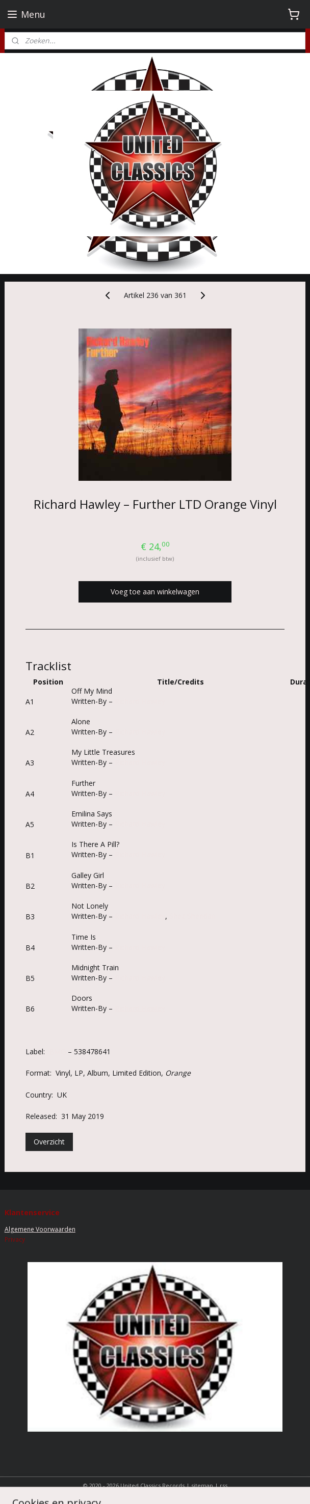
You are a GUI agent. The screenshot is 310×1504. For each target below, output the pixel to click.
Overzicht (49, 1141)
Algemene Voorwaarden (40, 1229)
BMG (57, 1051)
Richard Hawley (140, 701)
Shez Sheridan (192, 916)
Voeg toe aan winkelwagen (155, 591)
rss (223, 1485)
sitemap (202, 1485)
